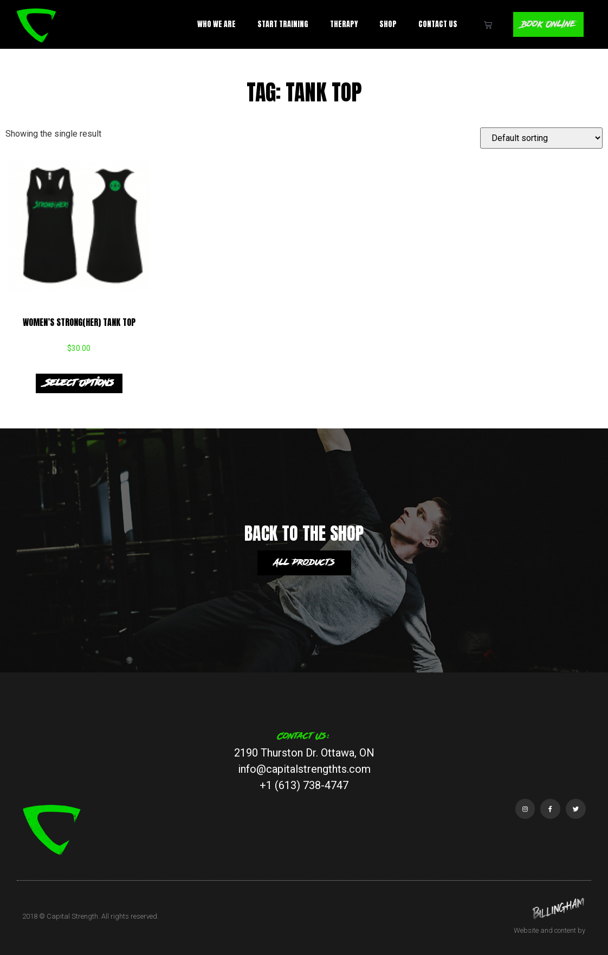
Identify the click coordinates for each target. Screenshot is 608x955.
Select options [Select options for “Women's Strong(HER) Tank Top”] (79, 383)
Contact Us (437, 24)
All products (304, 562)
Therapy (343, 24)
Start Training (282, 24)
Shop (387, 24)
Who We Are (216, 24)
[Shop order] (541, 138)
